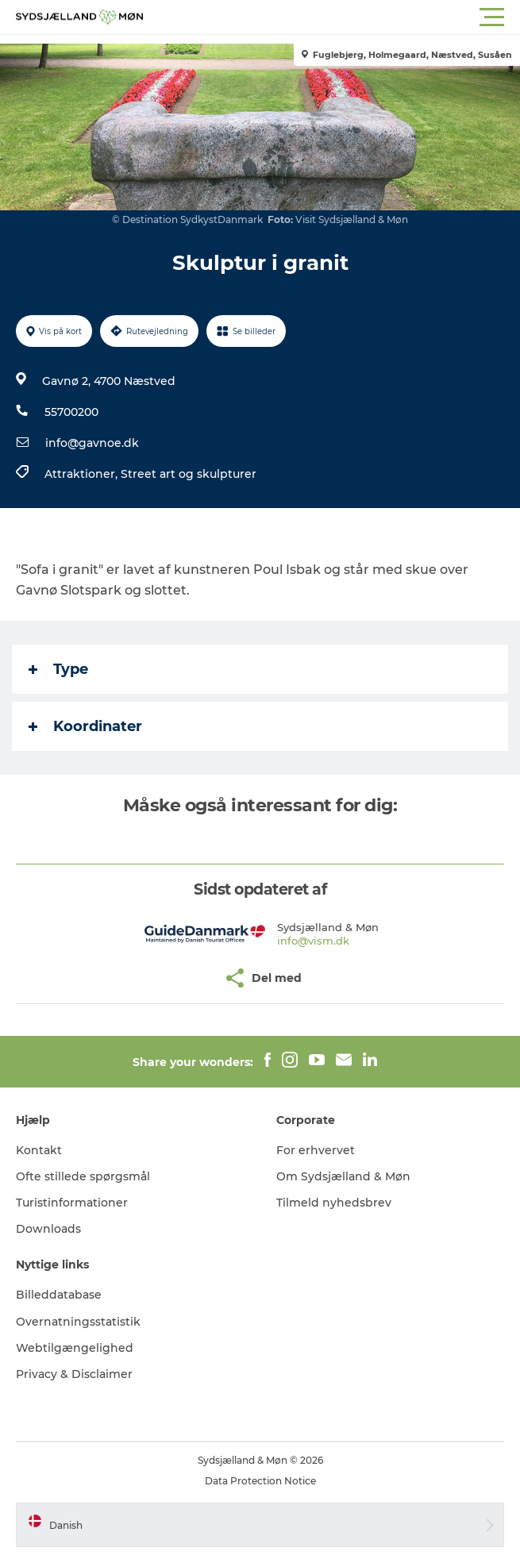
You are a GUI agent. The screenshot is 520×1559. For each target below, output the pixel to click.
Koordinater (85, 726)
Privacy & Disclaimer (74, 1374)
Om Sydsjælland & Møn (343, 1176)
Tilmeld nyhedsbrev (333, 1202)
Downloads (48, 1229)
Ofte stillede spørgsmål (83, 1176)
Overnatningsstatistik (78, 1322)
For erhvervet (315, 1150)
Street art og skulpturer (188, 474)
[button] (331, 17)
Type (58, 669)
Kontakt (39, 1150)
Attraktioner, (82, 474)
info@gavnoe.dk (92, 443)
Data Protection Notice (260, 1481)
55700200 (71, 412)
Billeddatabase (59, 1295)
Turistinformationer (72, 1202)
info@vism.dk (313, 940)
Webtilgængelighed (74, 1348)
